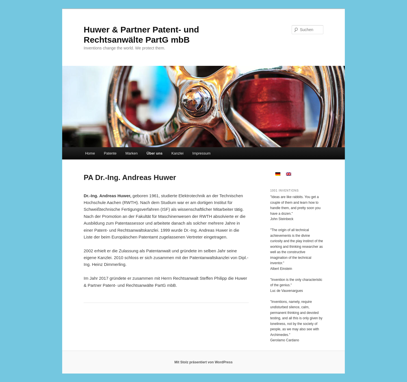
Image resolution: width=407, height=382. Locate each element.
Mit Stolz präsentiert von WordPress (203, 362)
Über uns (155, 153)
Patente (110, 153)
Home (90, 153)
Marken (131, 153)
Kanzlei (177, 153)
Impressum (201, 153)
